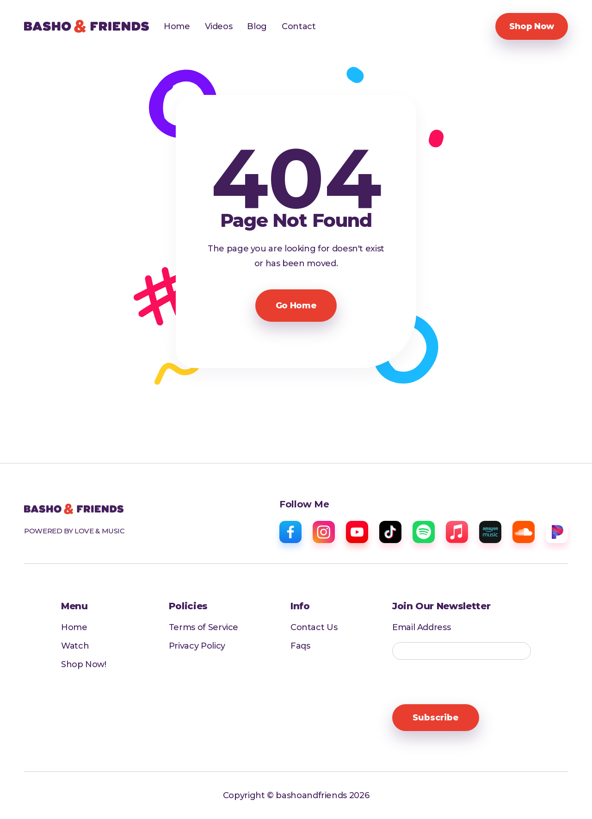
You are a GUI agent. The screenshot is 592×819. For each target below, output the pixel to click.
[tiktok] (390, 532)
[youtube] (357, 532)
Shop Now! (83, 664)
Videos (219, 26)
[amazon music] (490, 532)
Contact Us (313, 627)
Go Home (296, 305)
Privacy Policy (197, 645)
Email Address (421, 627)
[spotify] (424, 532)
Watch (75, 645)
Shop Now (531, 26)
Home (177, 26)
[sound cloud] (523, 532)
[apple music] (457, 532)
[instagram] (324, 532)
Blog (257, 26)
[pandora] (557, 532)
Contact (298, 26)
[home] (86, 26)
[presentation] (462, 682)
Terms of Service (203, 627)
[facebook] (290, 532)
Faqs (300, 645)
